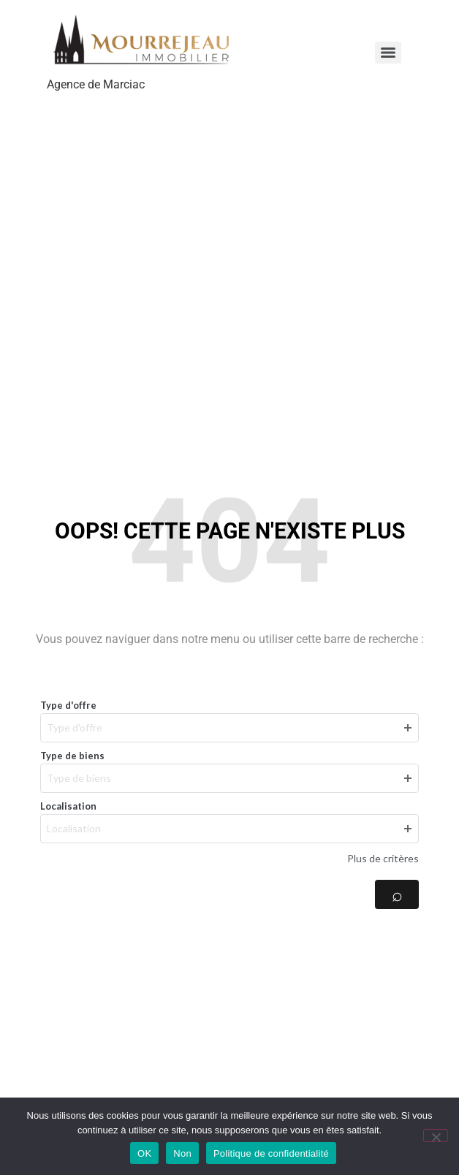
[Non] (435, 1135)
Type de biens (72, 755)
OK (144, 1153)
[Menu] (388, 53)
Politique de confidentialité (271, 1153)
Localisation (68, 806)
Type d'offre (68, 705)
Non (182, 1153)
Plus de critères (383, 858)
